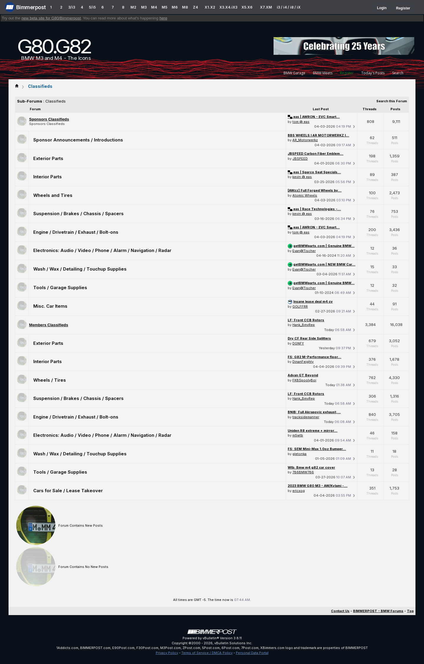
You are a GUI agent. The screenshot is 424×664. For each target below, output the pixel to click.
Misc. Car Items (50, 306)
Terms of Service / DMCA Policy (207, 653)
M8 (185, 7)
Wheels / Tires (49, 380)
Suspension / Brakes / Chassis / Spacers (78, 213)
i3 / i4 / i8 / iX (289, 7)
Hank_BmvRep (303, 325)
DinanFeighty (303, 362)
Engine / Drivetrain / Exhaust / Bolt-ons (75, 232)
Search (397, 72)
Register (403, 8)
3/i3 (71, 7)
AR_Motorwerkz (305, 140)
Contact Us (340, 611)
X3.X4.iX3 (228, 7)
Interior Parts (47, 176)
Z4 (195, 7)
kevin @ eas (302, 177)
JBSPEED (300, 158)
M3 (144, 7)
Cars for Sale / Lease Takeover (68, 490)
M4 (154, 7)
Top (410, 611)
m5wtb (297, 435)
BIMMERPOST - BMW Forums (378, 611)
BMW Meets (322, 72)
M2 (133, 7)
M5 (164, 7)
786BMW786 (303, 472)
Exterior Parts (48, 158)
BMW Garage (294, 72)
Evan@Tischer (304, 251)
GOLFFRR (300, 306)
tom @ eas (300, 122)
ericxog (298, 491)
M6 (175, 7)
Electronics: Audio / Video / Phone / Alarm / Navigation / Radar (102, 250)
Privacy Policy (167, 653)
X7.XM (266, 7)
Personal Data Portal (252, 653)
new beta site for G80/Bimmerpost (51, 18)
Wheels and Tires (52, 195)
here (164, 18)
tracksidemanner (305, 417)
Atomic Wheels (304, 195)
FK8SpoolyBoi (304, 380)
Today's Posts (373, 72)
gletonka (299, 454)
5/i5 (92, 7)
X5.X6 (246, 7)
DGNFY (298, 343)
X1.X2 (210, 7)
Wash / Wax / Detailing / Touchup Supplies (80, 269)
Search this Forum (391, 101)
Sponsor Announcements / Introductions (78, 140)
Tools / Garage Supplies (60, 287)
